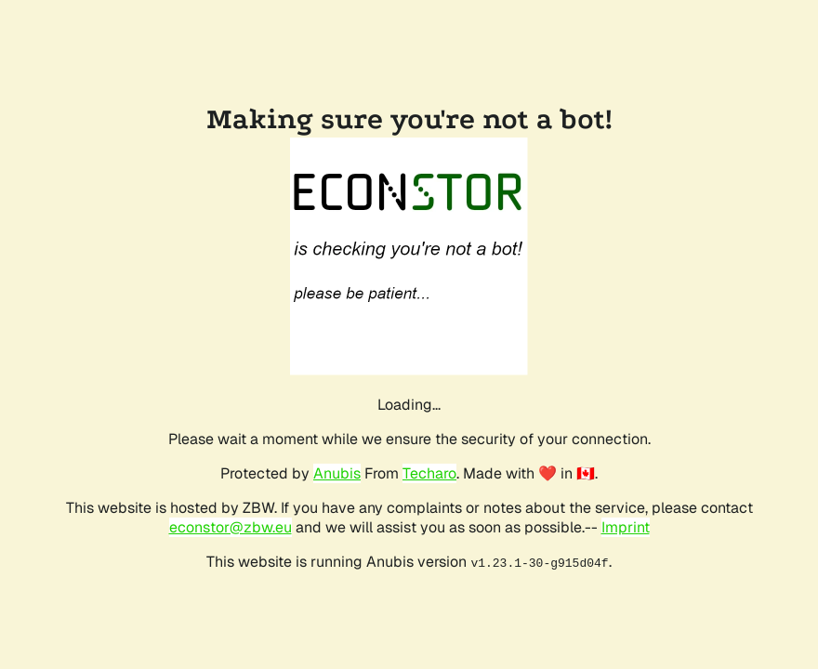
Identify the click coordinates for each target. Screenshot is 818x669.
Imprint (625, 527)
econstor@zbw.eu (230, 527)
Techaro (429, 473)
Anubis (337, 473)
